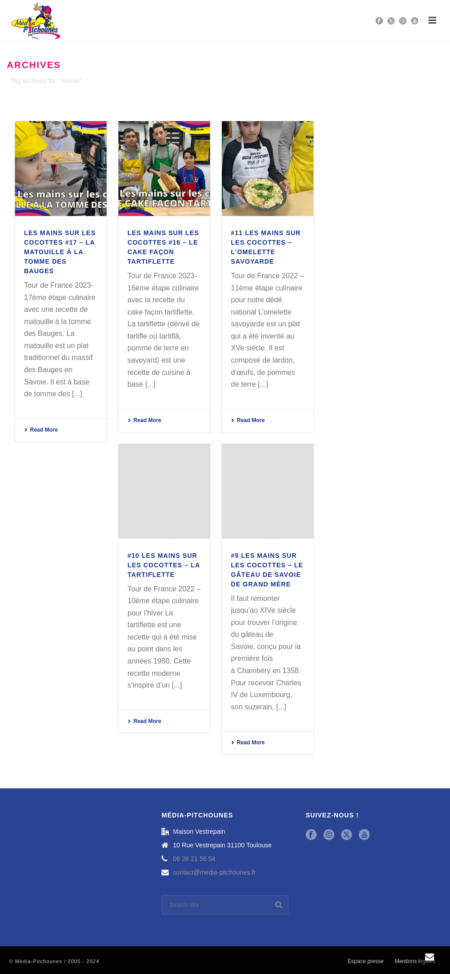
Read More (41, 430)
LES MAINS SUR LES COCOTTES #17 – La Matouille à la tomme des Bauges (60, 252)
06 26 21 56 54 (194, 858)
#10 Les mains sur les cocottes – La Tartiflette (163, 565)
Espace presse (366, 961)
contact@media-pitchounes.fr (214, 872)
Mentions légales (415, 961)
